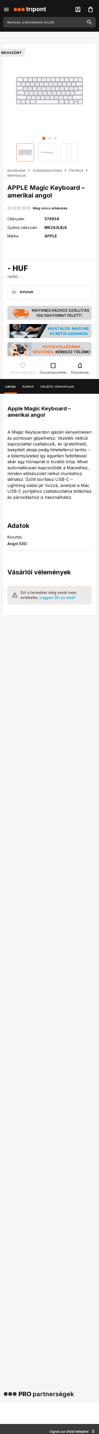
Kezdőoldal (16, 170)
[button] (44, 138)
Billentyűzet (16, 175)
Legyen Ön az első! (57, 597)
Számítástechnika (47, 170)
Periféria (76, 170)
